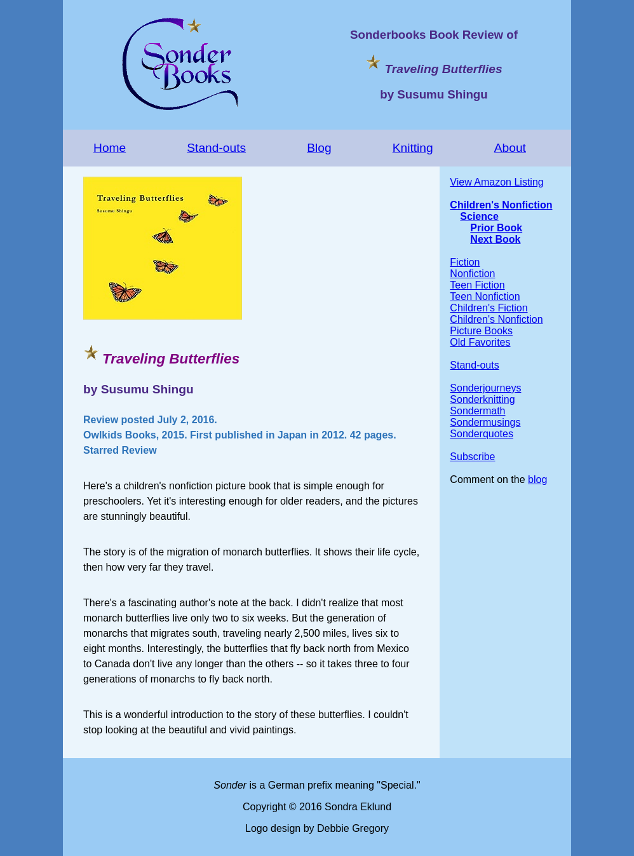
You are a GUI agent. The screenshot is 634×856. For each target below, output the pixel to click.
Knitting (413, 147)
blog (537, 479)
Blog (319, 147)
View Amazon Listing (496, 182)
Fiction (465, 262)
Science (479, 216)
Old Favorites (480, 342)
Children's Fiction (488, 307)
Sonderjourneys (485, 388)
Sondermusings (485, 422)
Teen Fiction (477, 285)
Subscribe (472, 456)
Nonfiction (472, 273)
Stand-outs (216, 147)
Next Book (495, 239)
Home (109, 147)
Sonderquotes (481, 433)
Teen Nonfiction (485, 296)
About (510, 147)
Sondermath (477, 410)
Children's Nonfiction (501, 205)
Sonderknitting (482, 399)
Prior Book (496, 227)
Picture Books (481, 330)
